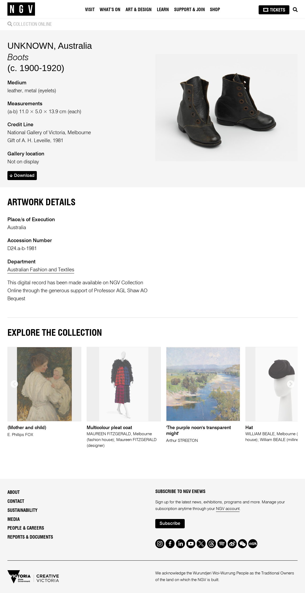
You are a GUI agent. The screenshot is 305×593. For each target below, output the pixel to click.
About (13, 492)
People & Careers (25, 528)
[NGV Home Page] (21, 9)
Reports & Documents (30, 537)
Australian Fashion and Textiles (40, 269)
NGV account (228, 509)
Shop (215, 10)
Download (22, 175)
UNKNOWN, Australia (49, 46)
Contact (15, 501)
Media (13, 519)
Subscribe (170, 523)
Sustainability (22, 510)
